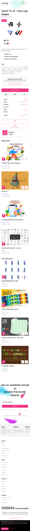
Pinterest (3, 491)
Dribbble (3, 481)
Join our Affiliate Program (15, 83)
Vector (10, 16)
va (5, 67)
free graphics (11, 71)
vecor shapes (4, 73)
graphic (9, 69)
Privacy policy (4, 462)
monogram (4, 69)
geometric (11, 73)
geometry (15, 69)
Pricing (3, 453)
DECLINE (12, 528)
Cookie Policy (8, 524)
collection (25, 69)
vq (2, 67)
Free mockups (4, 502)
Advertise (3, 472)
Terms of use (4, 464)
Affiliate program (5, 455)
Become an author (5, 450)
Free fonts (3, 500)
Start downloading (5, 448)
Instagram (3, 486)
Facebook (3, 488)
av (8, 67)
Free (6, 312)
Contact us (3, 474)
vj (20, 67)
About (2, 443)
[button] (26, 3)
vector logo (18, 71)
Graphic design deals (6, 497)
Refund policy (4, 467)
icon (20, 69)
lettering (25, 67)
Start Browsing (15, 518)
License (3, 469)
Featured (7, 194)
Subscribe (15, 406)
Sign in (23, 3)
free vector (4, 71)
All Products (4, 16)
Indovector (11, 132)
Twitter (3, 483)
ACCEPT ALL (5, 528)
